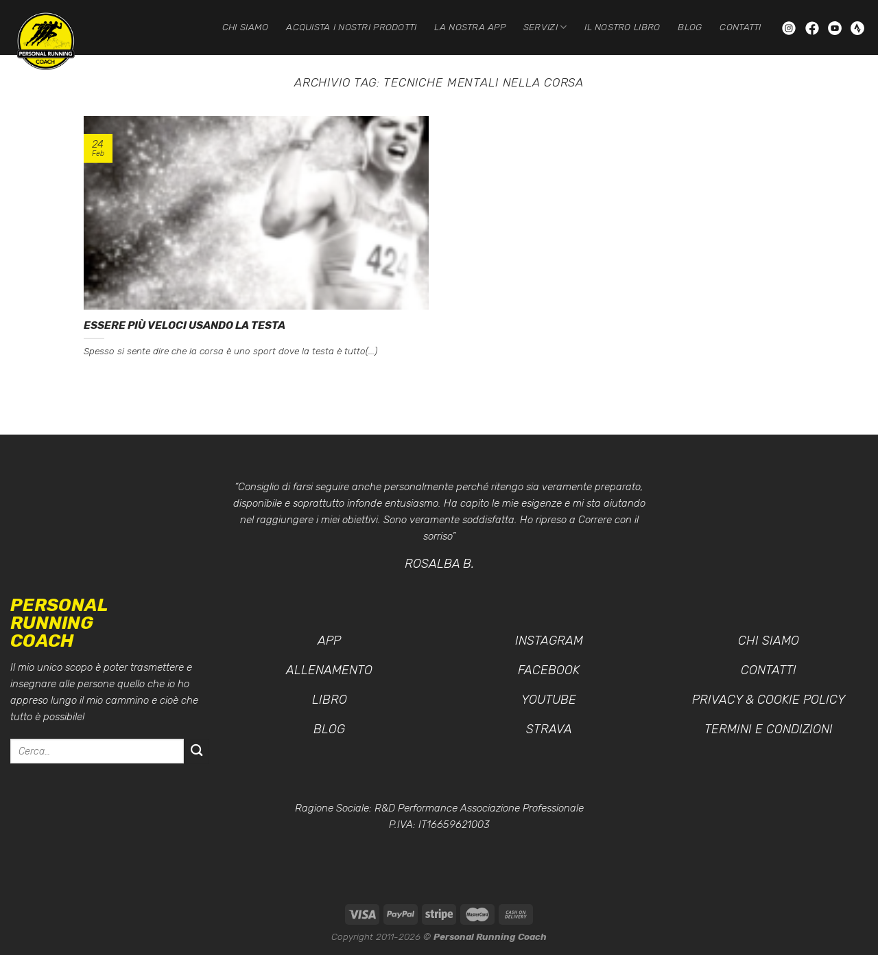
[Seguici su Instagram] (790, 27)
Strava (549, 729)
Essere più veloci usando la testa (184, 325)
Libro (329, 699)
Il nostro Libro (622, 26)
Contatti (740, 26)
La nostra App (470, 26)
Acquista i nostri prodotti (351, 26)
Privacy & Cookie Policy (768, 699)
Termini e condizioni (768, 729)
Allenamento (329, 670)
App (329, 640)
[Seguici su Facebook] (813, 27)
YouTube (548, 699)
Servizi (545, 27)
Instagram (549, 640)
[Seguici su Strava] (857, 27)
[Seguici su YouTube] (836, 27)
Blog (690, 26)
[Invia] (196, 751)
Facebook (549, 670)
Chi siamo (245, 26)
